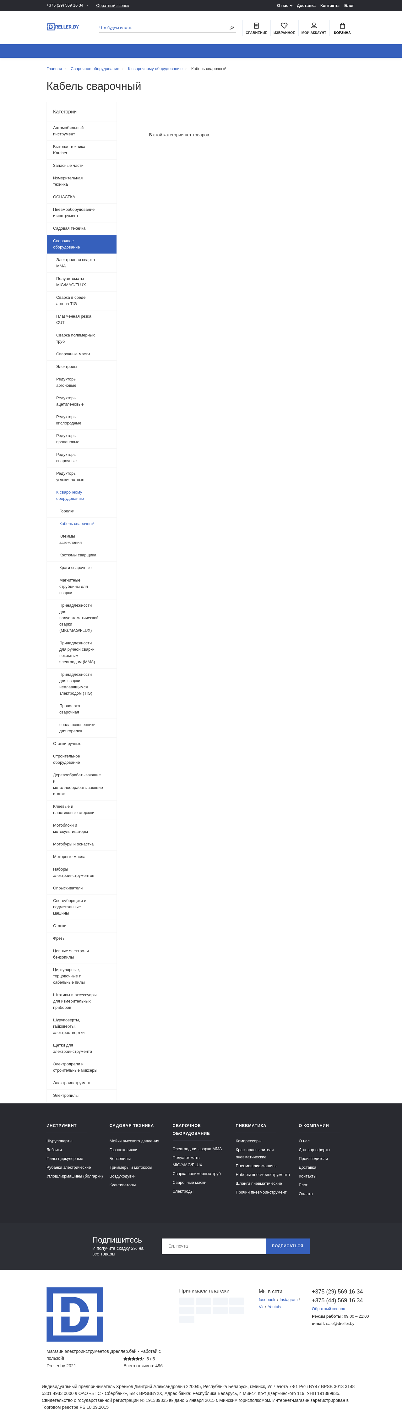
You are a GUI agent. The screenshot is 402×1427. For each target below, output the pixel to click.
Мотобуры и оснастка (73, 844)
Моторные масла (69, 856)
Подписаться (287, 1246)
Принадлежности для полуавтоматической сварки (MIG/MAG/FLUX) (79, 618)
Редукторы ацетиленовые (70, 401)
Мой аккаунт (314, 29)
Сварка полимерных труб (75, 338)
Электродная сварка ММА (75, 262)
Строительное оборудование (66, 759)
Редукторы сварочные (66, 457)
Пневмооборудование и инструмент (74, 212)
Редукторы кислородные (68, 419)
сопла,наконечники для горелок (77, 727)
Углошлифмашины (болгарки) (74, 1176)
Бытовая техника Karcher (69, 149)
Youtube (275, 1307)
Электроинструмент (72, 1082)
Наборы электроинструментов (73, 872)
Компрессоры (248, 1141)
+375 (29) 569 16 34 (64, 5)
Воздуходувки (123, 1176)
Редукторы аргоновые (66, 382)
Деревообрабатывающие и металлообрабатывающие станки (78, 784)
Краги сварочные (75, 567)
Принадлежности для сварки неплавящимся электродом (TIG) (75, 684)
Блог (349, 5)
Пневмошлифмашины (256, 1165)
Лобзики (54, 1149)
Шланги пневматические (259, 1183)
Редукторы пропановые (67, 438)
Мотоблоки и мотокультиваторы (70, 828)
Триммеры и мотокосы (131, 1167)
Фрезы (59, 938)
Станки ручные (67, 743)
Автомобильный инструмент (68, 130)
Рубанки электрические (68, 1167)
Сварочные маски (73, 354)
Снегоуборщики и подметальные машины (69, 907)
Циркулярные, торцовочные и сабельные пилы (69, 976)
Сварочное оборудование (66, 243)
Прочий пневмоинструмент (261, 1192)
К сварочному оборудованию (70, 495)
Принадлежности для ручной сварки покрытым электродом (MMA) (77, 652)
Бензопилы (120, 1158)
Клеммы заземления (71, 539)
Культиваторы (123, 1185)
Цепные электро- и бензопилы (71, 954)
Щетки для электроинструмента (72, 1048)
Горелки (66, 511)
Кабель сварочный (77, 523)
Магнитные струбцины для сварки (73, 586)
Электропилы (66, 1095)
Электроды (66, 366)
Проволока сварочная (69, 708)
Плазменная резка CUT (73, 319)
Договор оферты (314, 1149)
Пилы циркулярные (64, 1158)
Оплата (306, 1193)
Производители (313, 1158)
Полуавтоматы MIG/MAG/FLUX (71, 281)
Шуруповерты (59, 1141)
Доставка (306, 5)
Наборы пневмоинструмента (263, 1174)
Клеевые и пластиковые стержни (74, 809)
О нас (282, 5)
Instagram (289, 1300)
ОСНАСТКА (64, 196)
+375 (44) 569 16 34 (334, 1300)
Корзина (342, 29)
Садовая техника (69, 228)
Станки (60, 925)
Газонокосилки (123, 1149)
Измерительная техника (68, 181)
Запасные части (68, 165)
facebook (267, 1300)
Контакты (330, 5)
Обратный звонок (112, 5)
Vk (261, 1307)
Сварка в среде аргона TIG (70, 300)
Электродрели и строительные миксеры (75, 1067)
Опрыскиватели (68, 888)
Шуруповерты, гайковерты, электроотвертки (68, 1026)
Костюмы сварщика (77, 555)
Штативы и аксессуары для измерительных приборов (75, 1001)
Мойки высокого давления (134, 1141)
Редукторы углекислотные (70, 476)
